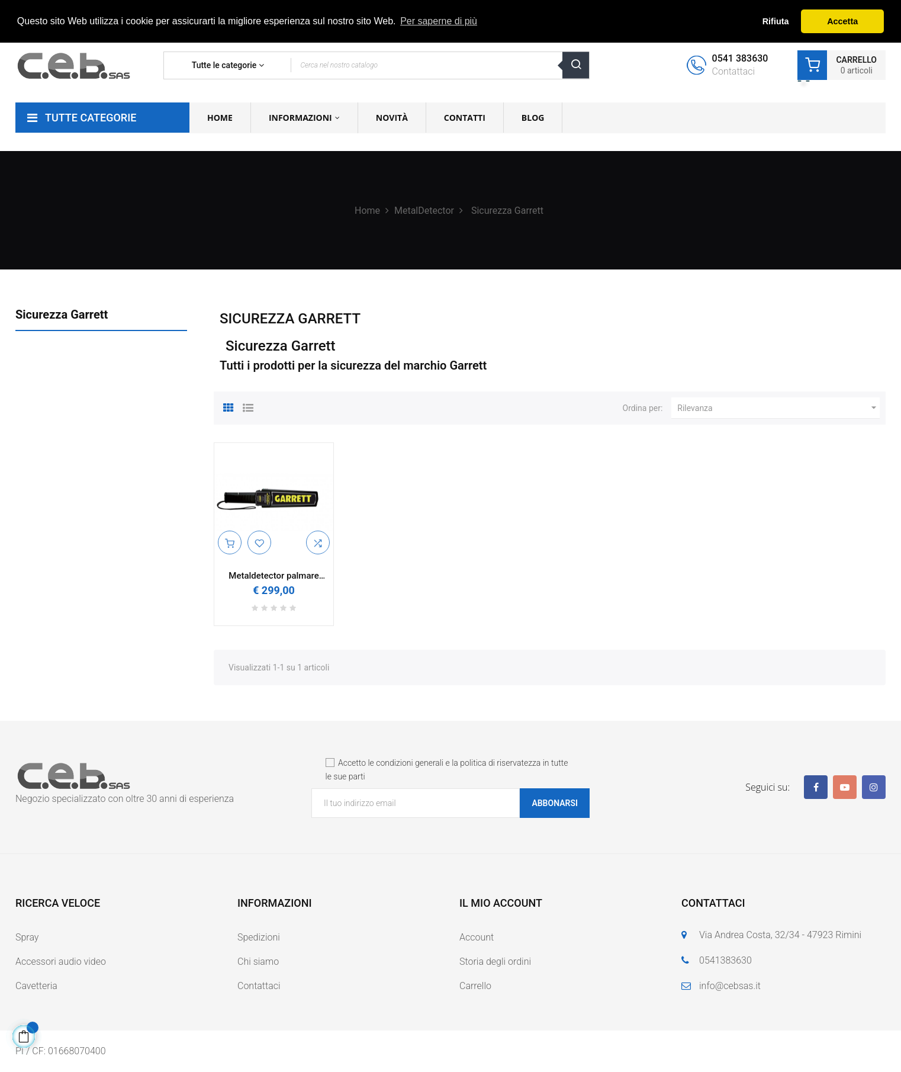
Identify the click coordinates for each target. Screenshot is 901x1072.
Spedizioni (258, 937)
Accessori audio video (60, 961)
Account (476, 937)
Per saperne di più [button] (438, 21)
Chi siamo (258, 961)
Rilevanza (778, 408)
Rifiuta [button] (775, 21)
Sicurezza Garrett (61, 314)
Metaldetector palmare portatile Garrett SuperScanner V (273, 576)
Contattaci (259, 985)
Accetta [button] (842, 21)
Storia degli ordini (495, 961)
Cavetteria (36, 985)
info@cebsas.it (730, 985)
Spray (26, 937)
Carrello (475, 985)
